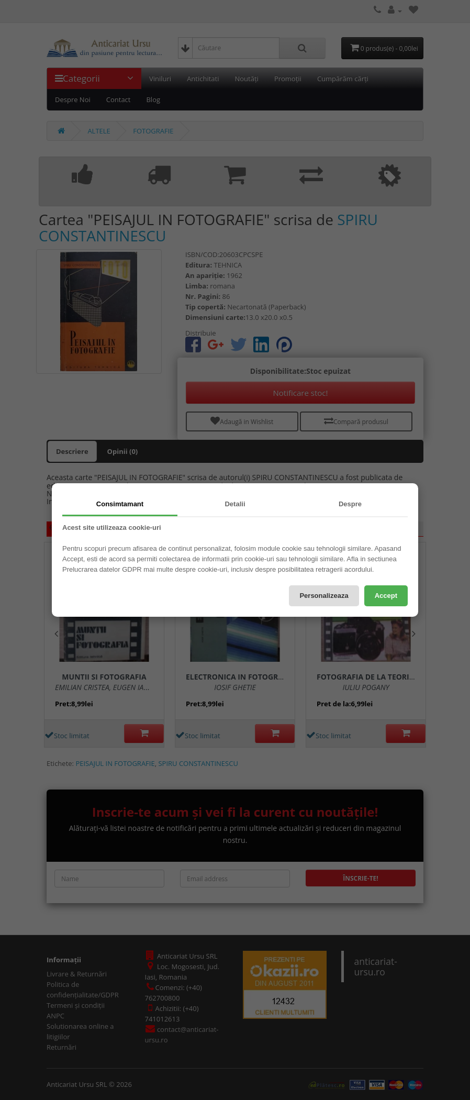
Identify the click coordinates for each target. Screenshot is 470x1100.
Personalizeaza (323, 595)
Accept (386, 595)
